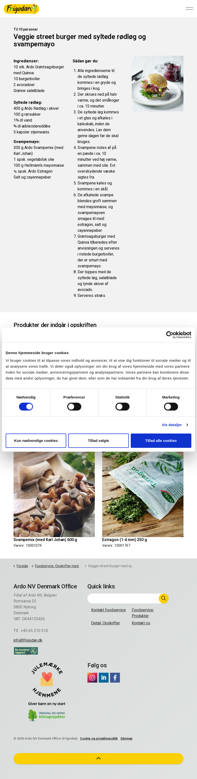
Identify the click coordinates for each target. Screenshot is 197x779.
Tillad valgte (98, 440)
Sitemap (126, 738)
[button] (164, 598)
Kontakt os (141, 623)
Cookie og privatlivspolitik (99, 738)
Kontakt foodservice (108, 610)
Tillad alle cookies (161, 440)
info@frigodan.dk (28, 640)
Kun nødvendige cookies (36, 440)
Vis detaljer (172, 425)
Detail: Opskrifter (105, 623)
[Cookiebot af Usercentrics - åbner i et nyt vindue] (169, 334)
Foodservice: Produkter (143, 613)
